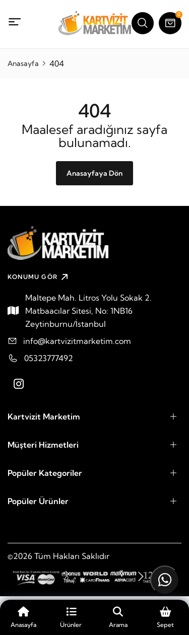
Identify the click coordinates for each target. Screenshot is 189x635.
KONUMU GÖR (39, 277)
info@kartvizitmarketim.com (77, 341)
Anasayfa (23, 63)
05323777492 (48, 358)
